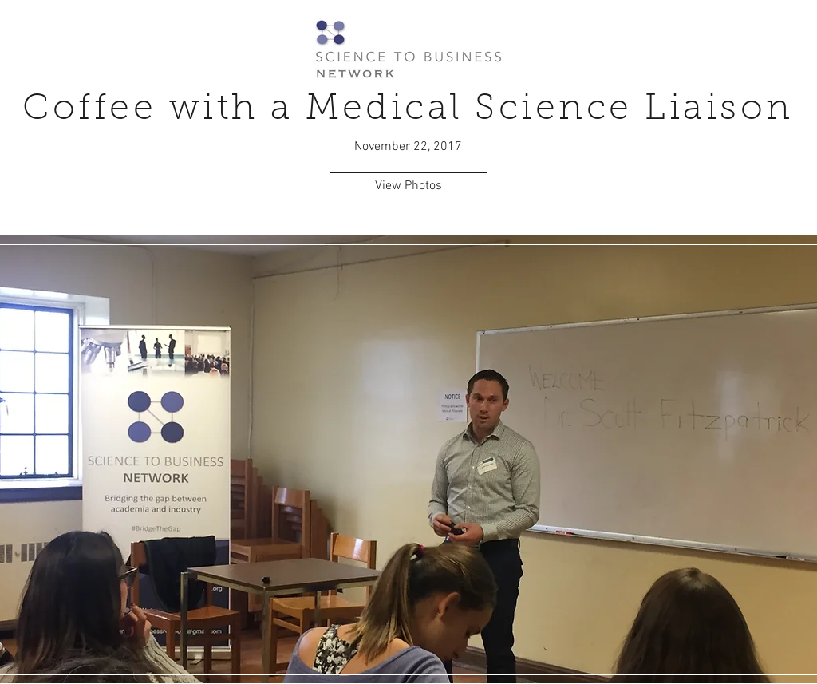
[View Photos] (408, 186)
